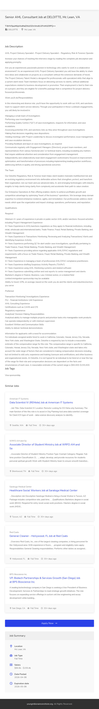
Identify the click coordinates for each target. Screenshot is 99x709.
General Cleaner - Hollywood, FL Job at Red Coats (39, 536)
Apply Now (49, 623)
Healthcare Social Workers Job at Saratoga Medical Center (43, 490)
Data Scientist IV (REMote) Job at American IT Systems (41, 402)
